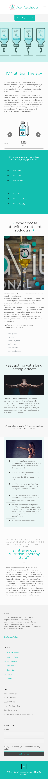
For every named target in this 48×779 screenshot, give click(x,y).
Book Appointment (25, 18)
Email (6, 729)
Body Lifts (10, 670)
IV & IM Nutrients (13, 653)
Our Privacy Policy (11, 637)
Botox (9, 674)
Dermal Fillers (12, 657)
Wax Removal (12, 661)
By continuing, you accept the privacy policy (22, 748)
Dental (9, 679)
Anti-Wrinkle (11, 666)
